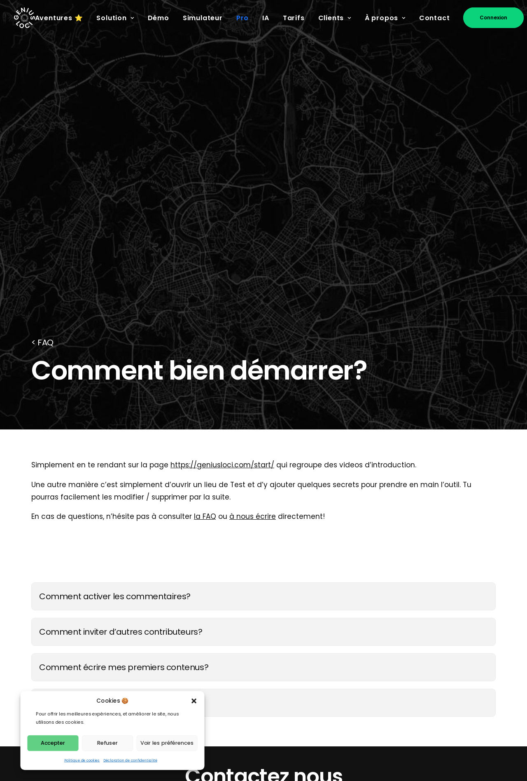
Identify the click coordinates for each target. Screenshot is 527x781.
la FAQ (205, 250)
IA (265, 18)
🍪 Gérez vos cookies (453, 703)
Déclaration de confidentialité (130, 760)
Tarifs (294, 18)
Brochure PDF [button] (333, 554)
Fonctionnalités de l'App (248, 632)
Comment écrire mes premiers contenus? (123, 401)
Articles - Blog (230, 706)
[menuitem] (62, 18)
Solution (115, 18)
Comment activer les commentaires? (115, 330)
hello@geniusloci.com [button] (194, 554)
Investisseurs (342, 730)
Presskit (332, 644)
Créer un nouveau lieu (82, 436)
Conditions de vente (355, 693)
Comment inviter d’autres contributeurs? (120, 365)
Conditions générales (357, 681)
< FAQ (42, 76)
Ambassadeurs (233, 718)
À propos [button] (385, 18)
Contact (434, 18)
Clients (334, 18)
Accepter (53, 742)
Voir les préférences (167, 742)
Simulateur (203, 18)
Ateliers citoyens (235, 669)
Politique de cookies (82, 760)
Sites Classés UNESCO (244, 681)
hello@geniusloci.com (120, 644)
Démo (158, 18)
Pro (242, 18)
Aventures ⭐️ (59, 18)
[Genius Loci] (24, 17)
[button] (194, 700)
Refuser (107, 742)
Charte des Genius (239, 693)
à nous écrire (252, 250)
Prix (325, 632)
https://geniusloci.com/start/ (222, 199)
